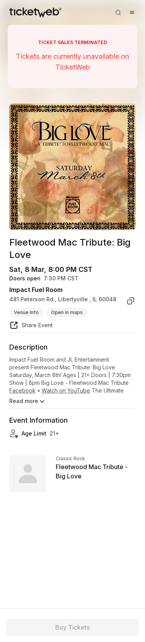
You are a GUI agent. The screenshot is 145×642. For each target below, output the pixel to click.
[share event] (31, 326)
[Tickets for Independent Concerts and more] (35, 12)
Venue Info (26, 312)
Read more (27, 401)
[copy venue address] (131, 301)
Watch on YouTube (66, 390)
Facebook (22, 390)
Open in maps (67, 312)
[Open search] (118, 12)
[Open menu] (132, 12)
